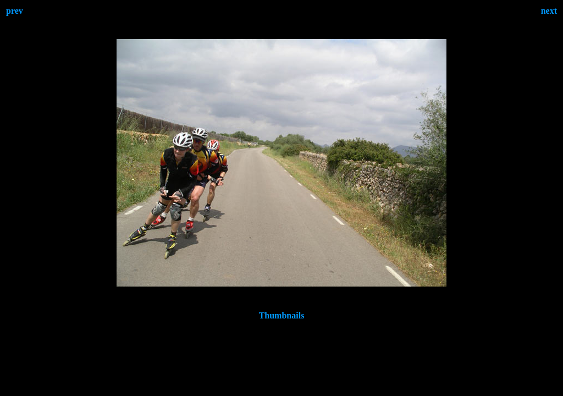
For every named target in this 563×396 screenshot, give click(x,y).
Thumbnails (282, 315)
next (549, 10)
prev (14, 10)
